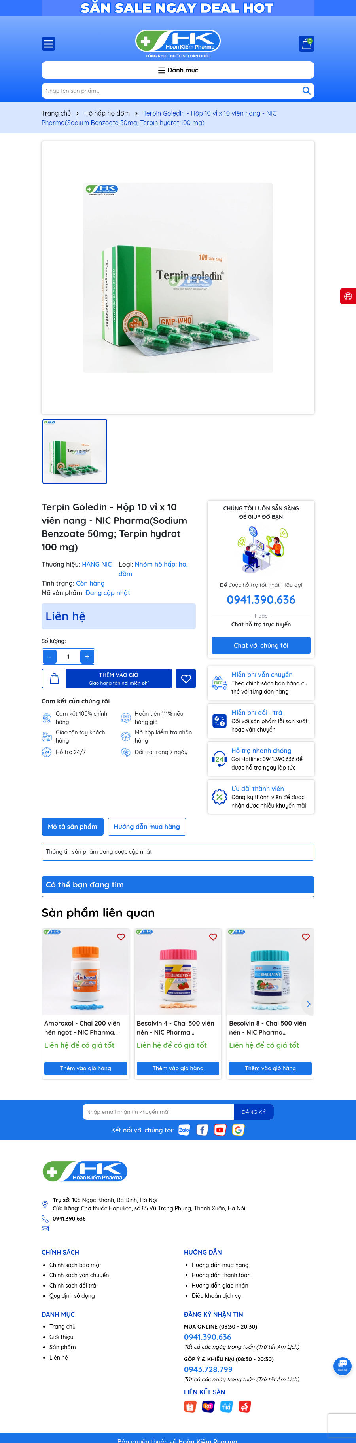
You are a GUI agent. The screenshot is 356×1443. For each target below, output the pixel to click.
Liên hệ (58, 1357)
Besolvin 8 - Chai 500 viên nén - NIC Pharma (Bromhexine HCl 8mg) (267, 1028)
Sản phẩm (62, 1347)
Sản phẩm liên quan (98, 912)
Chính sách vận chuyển (79, 1275)
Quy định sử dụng (72, 1295)
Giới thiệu (61, 1337)
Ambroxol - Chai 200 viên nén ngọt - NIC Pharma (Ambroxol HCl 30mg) (82, 1028)
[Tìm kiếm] (306, 91)
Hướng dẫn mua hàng (220, 1265)
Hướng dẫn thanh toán (221, 1275)
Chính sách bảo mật (75, 1265)
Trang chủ (62, 1326)
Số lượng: (54, 641)
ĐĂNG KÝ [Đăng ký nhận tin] (253, 1111)
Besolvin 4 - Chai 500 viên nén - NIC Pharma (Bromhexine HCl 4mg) (175, 1028)
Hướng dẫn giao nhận (220, 1285)
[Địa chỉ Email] (178, 1112)
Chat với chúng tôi (261, 645)
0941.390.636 (207, 1337)
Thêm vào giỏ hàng (85, 1068)
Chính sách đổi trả (72, 1285)
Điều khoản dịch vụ (216, 1295)
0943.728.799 (208, 1369)
